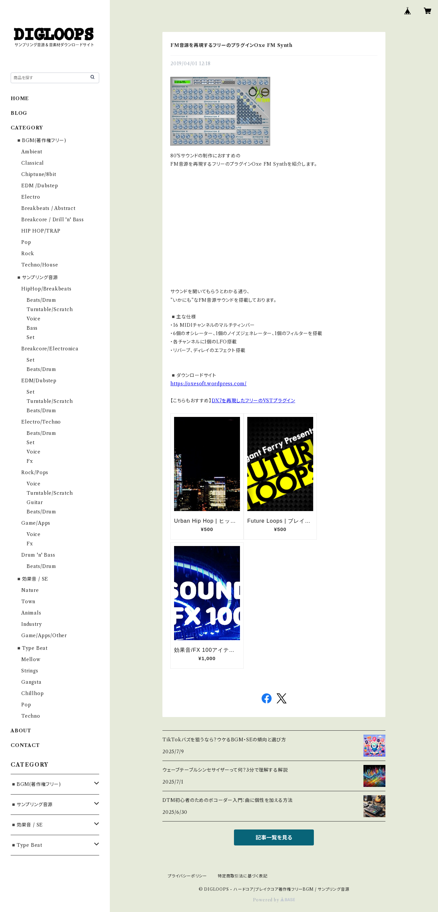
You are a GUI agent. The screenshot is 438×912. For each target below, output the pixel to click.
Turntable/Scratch (50, 309)
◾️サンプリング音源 (37, 277)
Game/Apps (35, 523)
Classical (32, 163)
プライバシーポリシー (187, 875)
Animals (31, 613)
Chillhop (32, 693)
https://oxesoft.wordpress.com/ (208, 384)
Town (28, 602)
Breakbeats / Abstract (48, 208)
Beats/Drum (41, 300)
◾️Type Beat (32, 648)
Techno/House (39, 265)
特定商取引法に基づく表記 (243, 875)
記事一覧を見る (274, 837)
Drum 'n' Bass (38, 555)
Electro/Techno (41, 422)
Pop (26, 242)
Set (30, 337)
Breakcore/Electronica (50, 349)
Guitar (35, 502)
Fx (30, 461)
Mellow (31, 659)
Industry (31, 624)
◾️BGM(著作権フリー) (41, 140)
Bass (32, 328)
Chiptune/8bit (38, 174)
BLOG (19, 113)
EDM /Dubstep (39, 186)
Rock (27, 254)
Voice (34, 319)
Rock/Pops (34, 472)
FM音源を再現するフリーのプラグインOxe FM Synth (231, 45)
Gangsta (31, 682)
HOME (20, 98)
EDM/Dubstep (39, 381)
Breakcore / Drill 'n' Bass (52, 220)
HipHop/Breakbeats (46, 289)
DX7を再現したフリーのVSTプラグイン (253, 401)
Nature (30, 590)
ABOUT (21, 731)
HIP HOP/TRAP (41, 231)
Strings (29, 671)
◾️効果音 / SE (32, 579)
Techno (30, 716)
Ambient (31, 152)
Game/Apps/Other (44, 635)
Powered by (274, 899)
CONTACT (25, 745)
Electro (30, 197)
